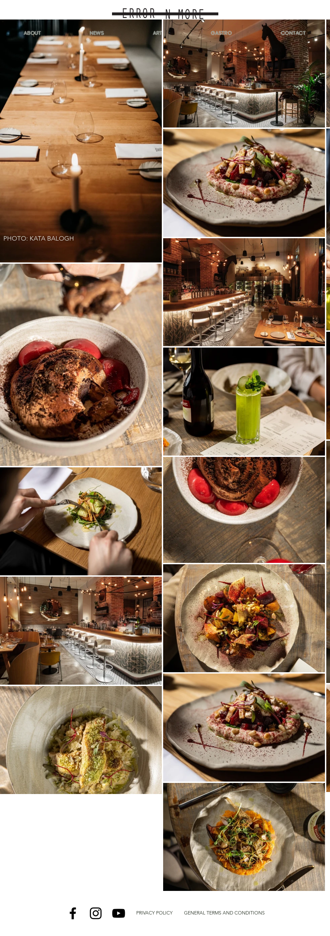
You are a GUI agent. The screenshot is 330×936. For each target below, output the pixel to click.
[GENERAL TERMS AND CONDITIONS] (224, 913)
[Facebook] (73, 913)
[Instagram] (96, 913)
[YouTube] (118, 913)
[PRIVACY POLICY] (154, 913)
